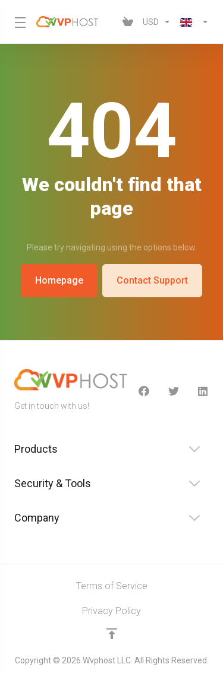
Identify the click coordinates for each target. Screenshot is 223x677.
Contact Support (153, 280)
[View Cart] (128, 22)
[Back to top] (112, 634)
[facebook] (144, 391)
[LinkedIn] (203, 391)
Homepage (58, 280)
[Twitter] (174, 391)
